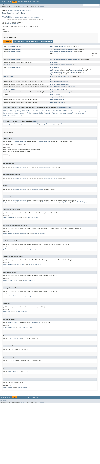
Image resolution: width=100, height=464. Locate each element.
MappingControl (8, 76)
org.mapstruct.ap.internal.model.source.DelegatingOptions (21, 17)
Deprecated (27, 1)
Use (19, 1)
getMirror (53, 79)
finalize (16, 124)
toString (51, 124)
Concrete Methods (46, 41)
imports (21, 113)
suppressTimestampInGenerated (62, 113)
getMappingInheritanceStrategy (61, 110)
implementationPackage (10, 113)
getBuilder (53, 62)
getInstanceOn (54, 67)
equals (10, 124)
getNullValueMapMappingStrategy (40, 112)
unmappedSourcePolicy (57, 99)
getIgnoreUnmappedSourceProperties (61, 64)
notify (37, 124)
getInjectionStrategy (43, 110)
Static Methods (19, 41)
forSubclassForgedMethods (58, 59)
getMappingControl (56, 76)
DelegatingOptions (13, 23)
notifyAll (44, 124)
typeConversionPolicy (10, 115)
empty (51, 46)
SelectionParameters (10, 89)
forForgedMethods (55, 49)
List (5, 64)
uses (20, 115)
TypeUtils (73, 72)
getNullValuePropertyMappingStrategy (62, 86)
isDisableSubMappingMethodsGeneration (38, 113)
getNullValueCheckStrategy (59, 81)
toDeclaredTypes (79, 113)
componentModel (8, 110)
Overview (3, 1)
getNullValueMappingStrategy (59, 84)
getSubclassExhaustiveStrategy (60, 92)
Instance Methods (32, 41)
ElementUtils (67, 76)
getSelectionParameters (57, 89)
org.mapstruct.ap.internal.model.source (19, 10)
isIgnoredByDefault (56, 97)
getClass (24, 124)
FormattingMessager (56, 72)
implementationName (83, 112)
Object (35, 121)
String (9, 64)
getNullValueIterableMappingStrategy (15, 112)
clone (5, 124)
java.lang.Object (6, 16)
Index (33, 1)
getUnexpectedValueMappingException (64, 112)
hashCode (31, 124)
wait (56, 124)
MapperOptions (54, 70)
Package (9, 1)
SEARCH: (80, 5)
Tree (22, 1)
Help (37, 1)
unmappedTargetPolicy (57, 102)
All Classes (4, 4)
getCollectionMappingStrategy (24, 110)
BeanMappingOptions (14, 46)
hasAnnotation (54, 94)
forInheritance (55, 51)
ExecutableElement (76, 70)
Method (22, 6)
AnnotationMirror (9, 79)
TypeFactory (54, 74)
